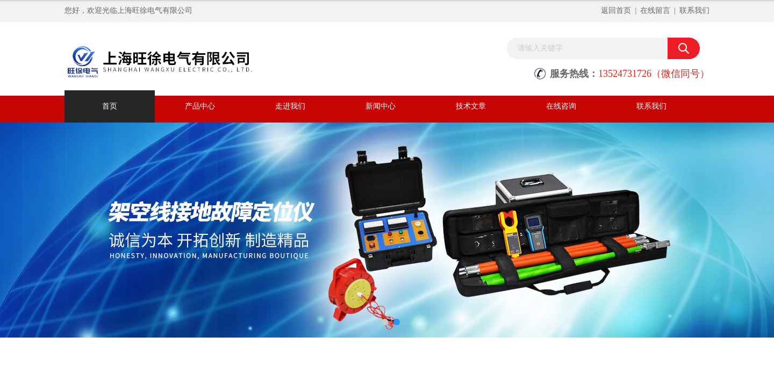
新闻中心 (381, 106)
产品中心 (200, 106)
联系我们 (694, 10)
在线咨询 (561, 106)
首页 (109, 106)
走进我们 (290, 106)
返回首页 (616, 10)
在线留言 (655, 10)
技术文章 (471, 106)
